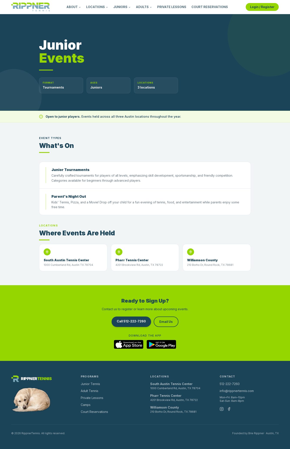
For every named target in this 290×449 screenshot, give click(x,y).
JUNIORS (122, 7)
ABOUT (73, 7)
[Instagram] (222, 409)
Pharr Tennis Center (165, 395)
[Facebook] (229, 409)
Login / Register (262, 7)
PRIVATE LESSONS (171, 7)
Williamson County (164, 407)
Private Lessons (92, 398)
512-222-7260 (230, 384)
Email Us (166, 321)
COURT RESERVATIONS (209, 7)
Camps (86, 405)
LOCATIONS (97, 7)
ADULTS (144, 7)
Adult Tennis (89, 391)
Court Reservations (94, 412)
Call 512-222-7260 (131, 321)
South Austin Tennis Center (171, 384)
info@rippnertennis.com (237, 391)
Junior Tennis (90, 384)
